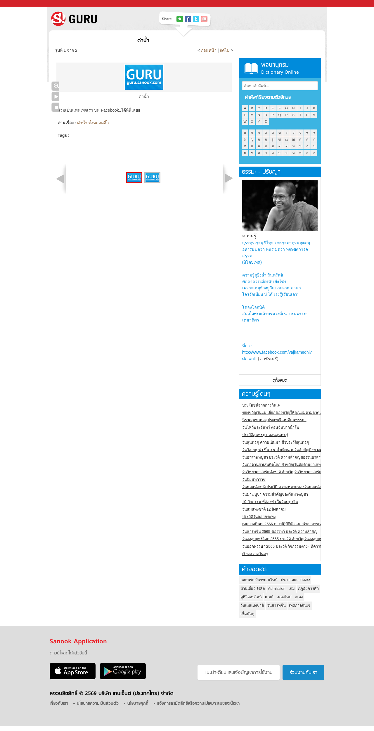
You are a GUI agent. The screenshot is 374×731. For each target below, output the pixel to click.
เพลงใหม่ (284, 597)
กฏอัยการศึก (308, 588)
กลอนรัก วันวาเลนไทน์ (259, 580)
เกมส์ (269, 597)
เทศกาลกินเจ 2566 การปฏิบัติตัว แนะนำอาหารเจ (282, 524)
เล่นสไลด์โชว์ (55, 96)
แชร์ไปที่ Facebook (188, 19)
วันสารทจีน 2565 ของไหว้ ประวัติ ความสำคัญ (279, 531)
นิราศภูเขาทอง (254, 420)
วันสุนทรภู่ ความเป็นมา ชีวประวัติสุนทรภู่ (275, 442)
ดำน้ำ (143, 41)
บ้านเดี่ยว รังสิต (252, 588)
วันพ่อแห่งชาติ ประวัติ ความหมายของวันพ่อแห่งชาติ (285, 487)
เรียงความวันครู (255, 554)
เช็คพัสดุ (247, 614)
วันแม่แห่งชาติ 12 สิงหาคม (264, 509)
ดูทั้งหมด (280, 380)
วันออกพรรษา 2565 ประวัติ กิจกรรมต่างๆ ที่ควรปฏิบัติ (286, 546)
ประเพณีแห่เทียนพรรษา (287, 420)
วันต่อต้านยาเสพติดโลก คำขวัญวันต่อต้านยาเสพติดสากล (288, 464)
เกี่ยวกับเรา (59, 703)
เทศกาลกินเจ (299, 605)
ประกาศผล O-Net (295, 580)
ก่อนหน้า (209, 50)
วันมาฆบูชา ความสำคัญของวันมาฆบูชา (275, 494)
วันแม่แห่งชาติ (252, 605)
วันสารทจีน (276, 605)
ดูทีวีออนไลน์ (251, 597)
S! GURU (98, 18)
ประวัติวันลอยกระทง (259, 516)
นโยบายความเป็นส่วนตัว (98, 703)
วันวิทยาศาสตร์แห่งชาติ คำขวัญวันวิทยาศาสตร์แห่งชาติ (287, 472)
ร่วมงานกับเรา (303, 673)
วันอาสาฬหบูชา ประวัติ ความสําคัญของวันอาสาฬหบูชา (287, 457)
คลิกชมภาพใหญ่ (55, 86)
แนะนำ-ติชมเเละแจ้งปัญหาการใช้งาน (239, 673)
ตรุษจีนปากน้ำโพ (285, 427)
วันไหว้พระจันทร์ (256, 427)
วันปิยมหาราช (254, 479)
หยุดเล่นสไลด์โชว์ (55, 107)
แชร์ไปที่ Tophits (179, 19)
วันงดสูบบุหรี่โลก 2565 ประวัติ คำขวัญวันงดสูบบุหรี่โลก (287, 539)
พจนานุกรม (280, 68)
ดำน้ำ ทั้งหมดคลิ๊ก (93, 122)
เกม (292, 588)
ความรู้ (249, 235)
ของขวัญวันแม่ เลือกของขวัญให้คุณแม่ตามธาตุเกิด (283, 412)
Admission (276, 588)
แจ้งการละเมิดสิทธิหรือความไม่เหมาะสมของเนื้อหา (198, 703)
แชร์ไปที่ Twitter (196, 19)
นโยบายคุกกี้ (137, 703)
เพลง (299, 597)
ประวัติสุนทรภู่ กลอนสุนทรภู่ (265, 435)
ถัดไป (224, 50)
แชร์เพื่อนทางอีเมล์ (204, 19)
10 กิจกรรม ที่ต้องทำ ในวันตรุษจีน (270, 502)
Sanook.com (17, 3)
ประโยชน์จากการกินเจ (261, 405)
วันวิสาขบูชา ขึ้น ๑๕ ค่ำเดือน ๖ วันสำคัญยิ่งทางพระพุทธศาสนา (293, 449)
